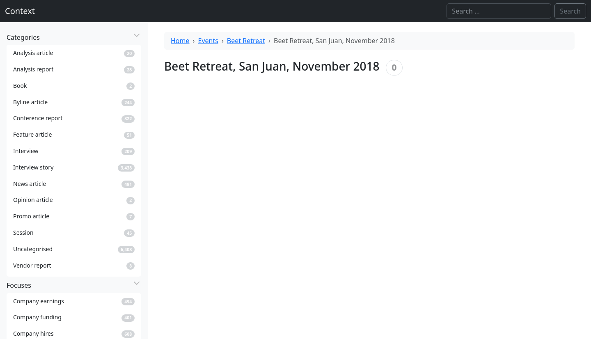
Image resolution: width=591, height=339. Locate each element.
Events (208, 40)
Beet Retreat (246, 40)
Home (180, 40)
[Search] (499, 11)
